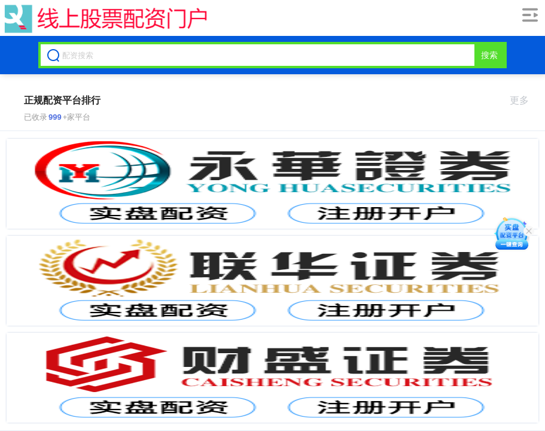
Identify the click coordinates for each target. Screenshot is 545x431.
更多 (524, 100)
